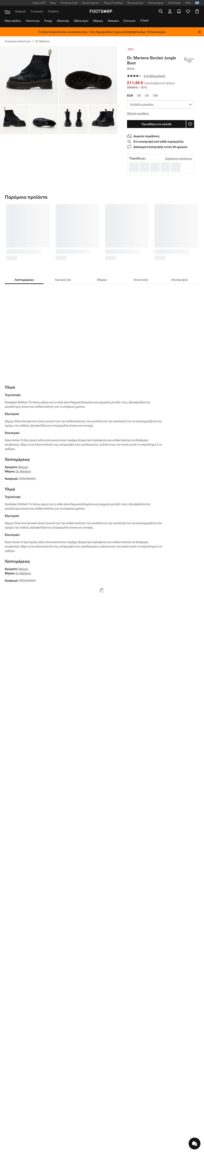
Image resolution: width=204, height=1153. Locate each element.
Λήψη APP (39, 3)
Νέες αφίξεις (13, 21)
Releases (113, 21)
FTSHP (144, 21)
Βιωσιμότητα (135, 3)
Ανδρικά (20, 11)
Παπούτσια (32, 21)
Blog (53, 3)
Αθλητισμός (81, 21)
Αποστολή (174, 3)
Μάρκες (98, 21)
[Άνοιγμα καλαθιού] (197, 11)
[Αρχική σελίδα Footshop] (101, 11)
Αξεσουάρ (63, 21)
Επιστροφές (155, 3)
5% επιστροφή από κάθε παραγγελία (158, 141)
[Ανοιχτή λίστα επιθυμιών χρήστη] (188, 11)
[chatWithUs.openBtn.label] (194, 1143)
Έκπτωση (129, 21)
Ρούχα (48, 21)
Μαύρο (23, 467)
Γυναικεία (37, 11)
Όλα (7, 11)
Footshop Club (69, 3)
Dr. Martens (23, 471)
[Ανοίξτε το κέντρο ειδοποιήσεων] (179, 11)
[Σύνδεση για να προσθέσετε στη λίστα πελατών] (190, 124)
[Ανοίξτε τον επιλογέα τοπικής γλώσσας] (197, 3)
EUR (130, 95)
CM (155, 95)
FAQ (188, 3)
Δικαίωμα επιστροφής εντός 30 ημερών (160, 147)
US (139, 95)
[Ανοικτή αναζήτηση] (161, 11)
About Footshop (113, 3)
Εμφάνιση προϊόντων (178, 158)
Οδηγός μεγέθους (138, 113)
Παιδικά (53, 11)
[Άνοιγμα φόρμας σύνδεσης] (170, 11)
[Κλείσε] (199, 31)
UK (147, 95)
